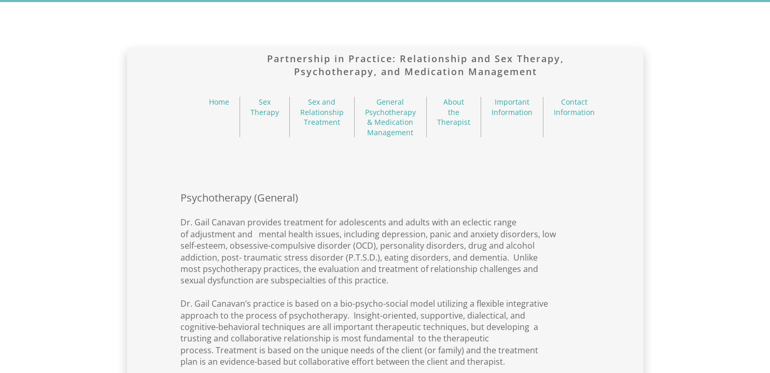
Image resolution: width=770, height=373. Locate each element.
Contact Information (574, 107)
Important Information (512, 107)
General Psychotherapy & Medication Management (390, 117)
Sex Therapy (264, 107)
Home (219, 102)
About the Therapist (453, 112)
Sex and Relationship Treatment (322, 112)
